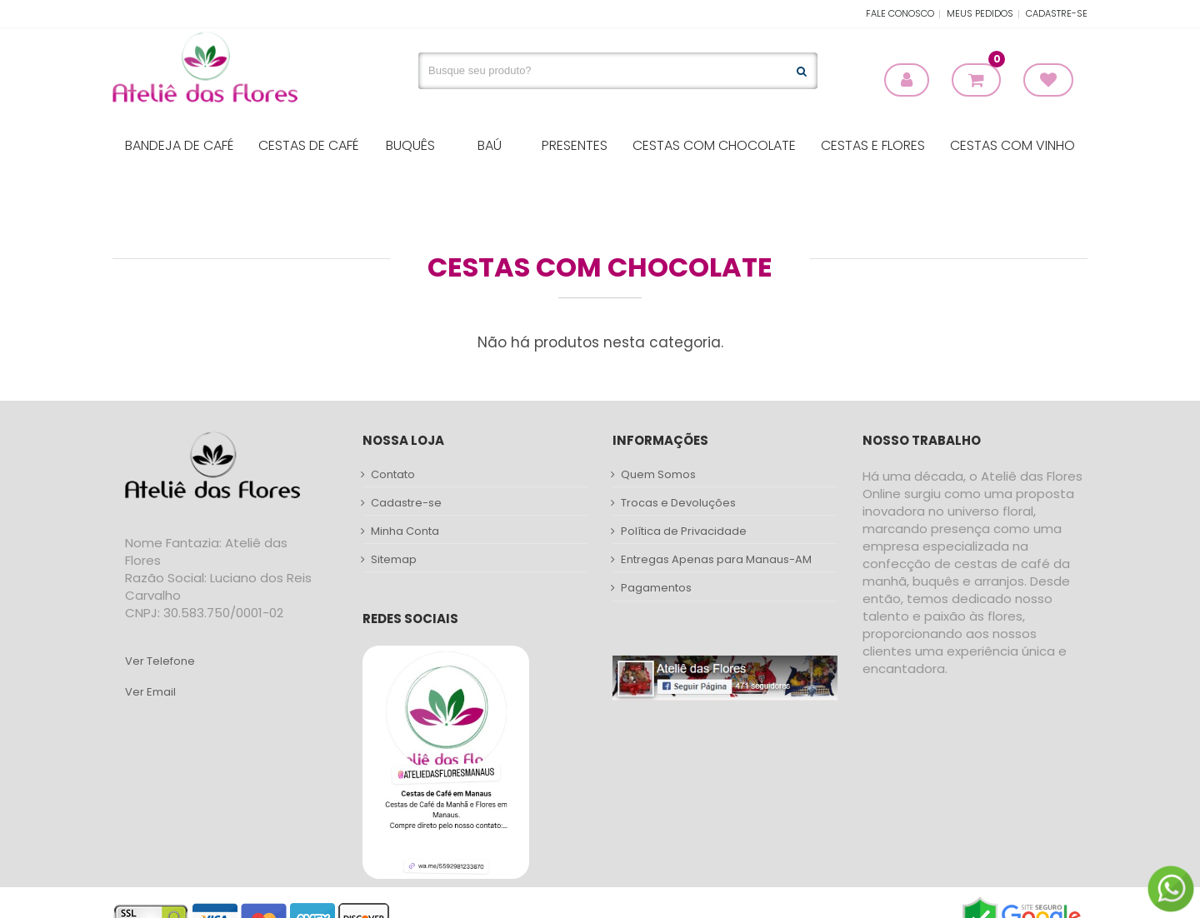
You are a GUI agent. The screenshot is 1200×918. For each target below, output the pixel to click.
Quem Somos (658, 474)
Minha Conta (405, 531)
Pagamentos (656, 588)
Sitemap (394, 559)
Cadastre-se (1057, 13)
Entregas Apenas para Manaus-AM (716, 559)
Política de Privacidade (684, 531)
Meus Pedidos (980, 13)
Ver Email (150, 692)
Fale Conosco (900, 13)
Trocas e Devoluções (678, 503)
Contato (393, 474)
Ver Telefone (160, 661)
